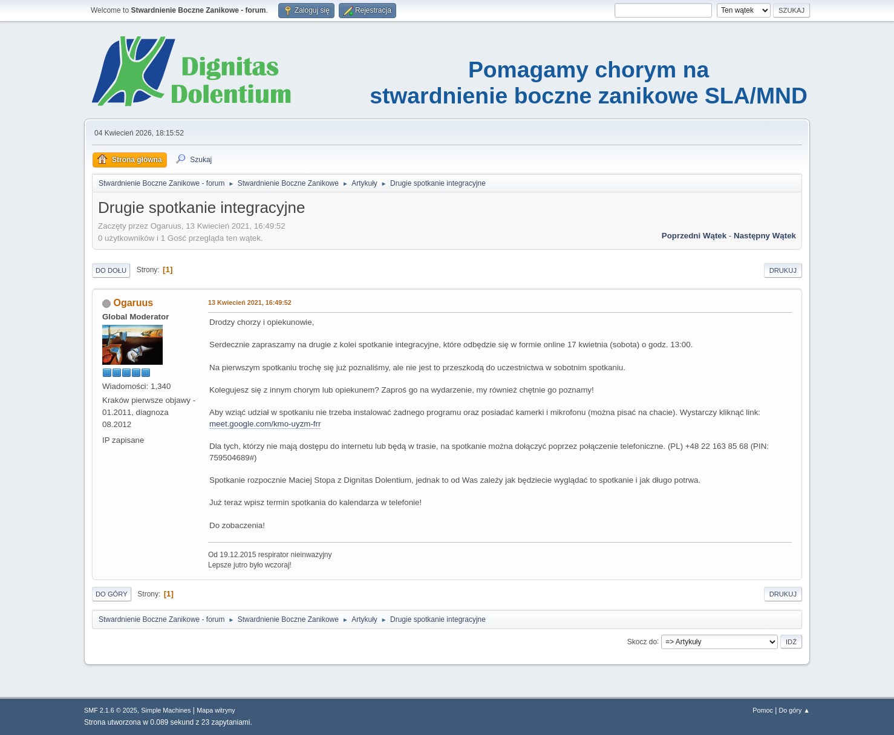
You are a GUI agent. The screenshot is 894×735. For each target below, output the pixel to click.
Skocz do (642, 641)
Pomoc (762, 710)
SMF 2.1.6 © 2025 (110, 710)
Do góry (112, 594)
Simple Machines (166, 710)
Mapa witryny (216, 710)
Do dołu (111, 270)
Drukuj (783, 270)
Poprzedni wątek (694, 235)
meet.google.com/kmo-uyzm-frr (265, 423)
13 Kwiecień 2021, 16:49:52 (250, 302)
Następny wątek (765, 235)
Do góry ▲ (794, 710)
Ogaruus (133, 303)
